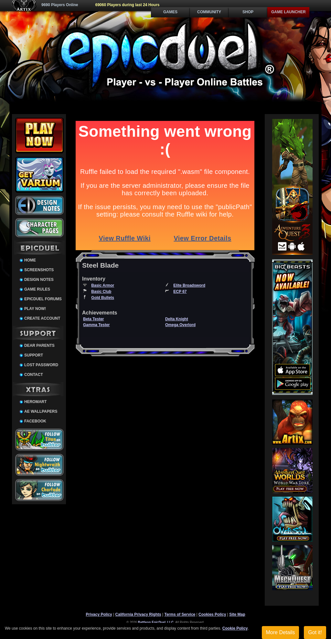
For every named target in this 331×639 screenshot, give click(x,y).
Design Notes (39, 279)
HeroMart (35, 401)
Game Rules (37, 289)
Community (209, 12)
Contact (33, 374)
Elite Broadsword (189, 285)
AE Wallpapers (40, 411)
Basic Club (101, 291)
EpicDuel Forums (43, 299)
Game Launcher (288, 12)
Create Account (42, 318)
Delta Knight (176, 319)
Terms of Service (179, 614)
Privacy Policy (99, 614)
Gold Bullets (102, 297)
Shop (247, 12)
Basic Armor (102, 285)
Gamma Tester (96, 325)
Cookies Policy (212, 614)
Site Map (237, 614)
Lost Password (41, 365)
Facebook (35, 421)
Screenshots (39, 270)
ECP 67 (180, 291)
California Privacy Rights (138, 614)
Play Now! (35, 308)
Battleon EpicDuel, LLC (156, 622)
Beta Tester (93, 319)
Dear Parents (39, 345)
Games (170, 12)
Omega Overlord (180, 325)
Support (33, 355)
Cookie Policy (235, 628)
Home (30, 260)
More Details (280, 632)
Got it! (315, 632)
